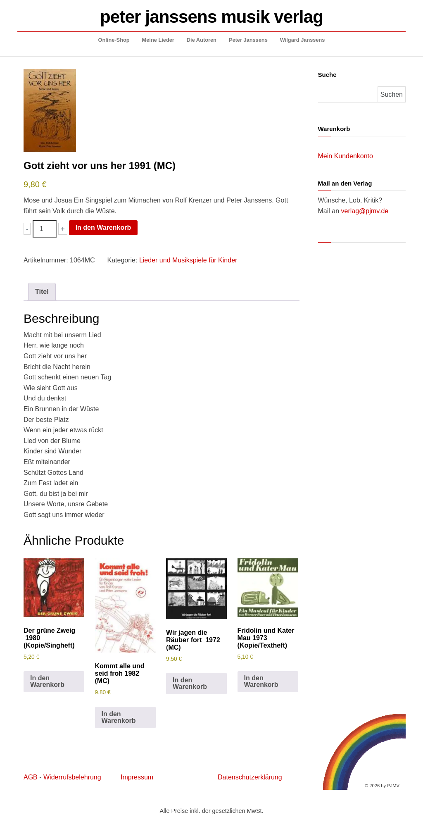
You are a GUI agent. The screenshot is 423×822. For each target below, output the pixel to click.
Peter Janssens (248, 40)
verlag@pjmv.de (365, 210)
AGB (31, 777)
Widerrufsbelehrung (72, 777)
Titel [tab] (42, 291)
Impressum (137, 777)
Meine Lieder (158, 40)
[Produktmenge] (45, 229)
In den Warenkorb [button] (47, 681)
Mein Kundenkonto (345, 156)
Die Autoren (201, 40)
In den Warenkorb (103, 227)
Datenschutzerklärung (250, 777)
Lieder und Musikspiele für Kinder (188, 260)
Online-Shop (114, 40)
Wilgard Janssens (302, 40)
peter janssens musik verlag (211, 16)
